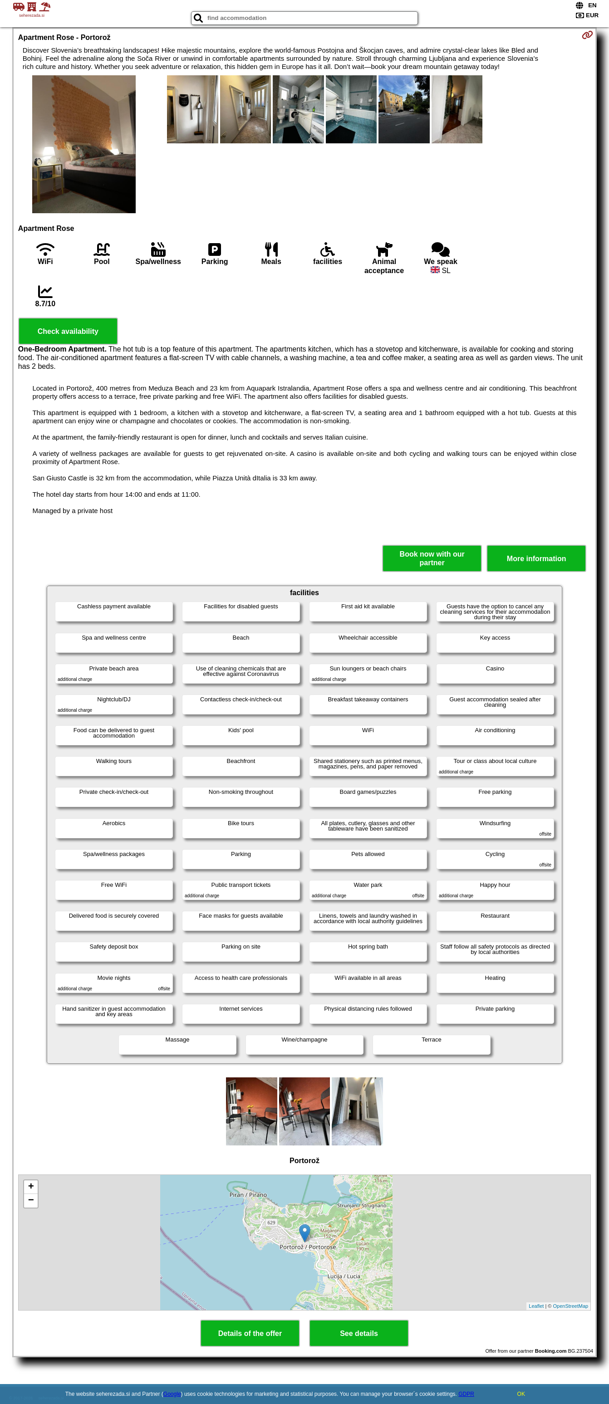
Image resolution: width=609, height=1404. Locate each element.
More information (536, 559)
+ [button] (31, 1187)
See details (359, 1333)
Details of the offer (250, 1333)
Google (172, 1394)
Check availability (68, 331)
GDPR (466, 1394)
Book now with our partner (432, 558)
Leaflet (536, 1306)
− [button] (31, 1201)
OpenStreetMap (571, 1306)
